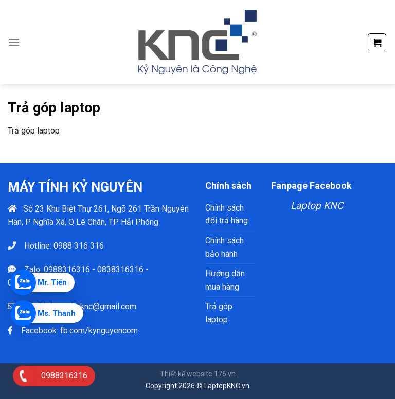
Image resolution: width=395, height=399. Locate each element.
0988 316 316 (78, 246)
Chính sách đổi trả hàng (226, 214)
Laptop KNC (317, 206)
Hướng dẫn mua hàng (225, 280)
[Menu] (14, 41)
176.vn (225, 374)
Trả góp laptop (218, 313)
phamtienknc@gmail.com (91, 306)
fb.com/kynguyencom (99, 330)
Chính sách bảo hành (224, 247)
